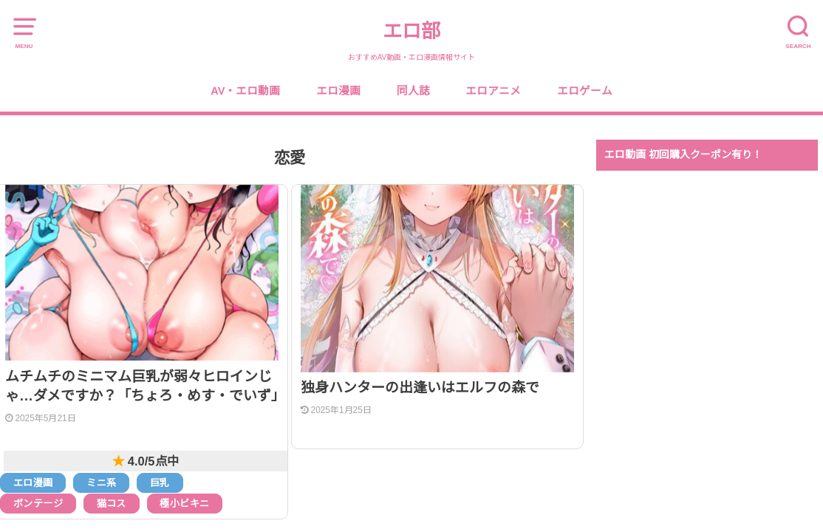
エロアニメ (493, 91)
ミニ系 (101, 482)
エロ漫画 (338, 91)
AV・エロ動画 (245, 91)
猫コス (111, 503)
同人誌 (413, 91)
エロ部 (411, 31)
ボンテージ (38, 503)
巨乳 (160, 482)
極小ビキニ (184, 503)
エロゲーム (584, 91)
